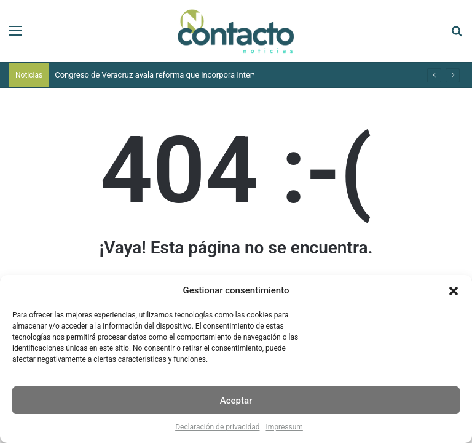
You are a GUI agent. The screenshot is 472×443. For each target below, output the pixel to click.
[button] (453, 291)
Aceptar (236, 400)
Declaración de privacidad (217, 427)
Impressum (284, 427)
